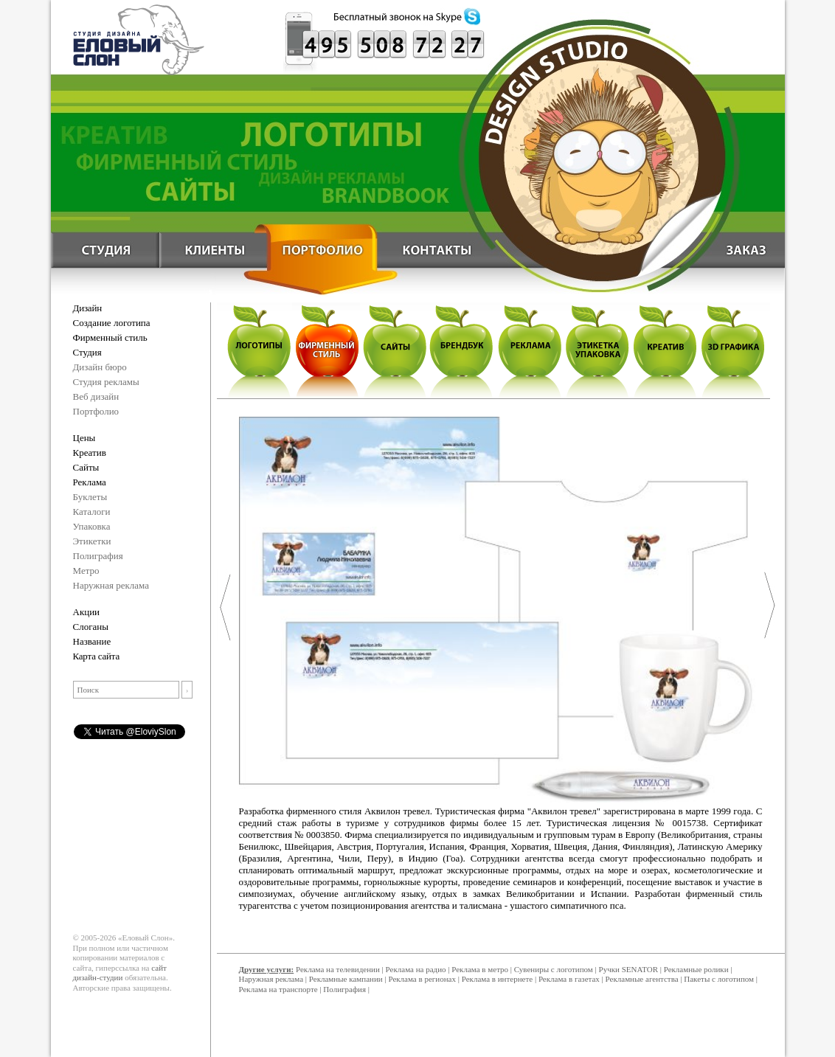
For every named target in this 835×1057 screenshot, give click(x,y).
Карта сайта (96, 656)
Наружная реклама (111, 585)
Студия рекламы (106, 381)
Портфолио (96, 411)
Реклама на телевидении (338, 969)
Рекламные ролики (696, 969)
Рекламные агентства (643, 978)
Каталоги (92, 511)
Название (92, 641)
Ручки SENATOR (628, 969)
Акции (86, 611)
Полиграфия (98, 555)
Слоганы (90, 626)
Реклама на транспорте (278, 989)
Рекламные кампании (346, 978)
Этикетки (92, 541)
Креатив (89, 452)
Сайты (86, 467)
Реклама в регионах (422, 978)
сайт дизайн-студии (120, 973)
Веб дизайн (96, 396)
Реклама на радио (416, 969)
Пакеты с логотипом (719, 978)
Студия (87, 352)
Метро (86, 570)
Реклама (89, 482)
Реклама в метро (479, 969)
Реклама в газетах (570, 978)
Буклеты (90, 496)
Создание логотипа (111, 322)
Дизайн (87, 307)
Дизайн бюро (100, 366)
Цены (84, 437)
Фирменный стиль (110, 337)
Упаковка (92, 526)
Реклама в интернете (497, 978)
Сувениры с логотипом (553, 969)
